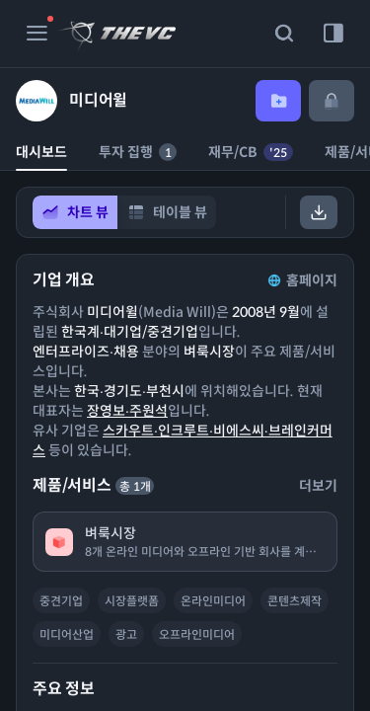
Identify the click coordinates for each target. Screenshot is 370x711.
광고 (126, 634)
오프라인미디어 (197, 634)
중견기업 (61, 600)
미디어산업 (66, 634)
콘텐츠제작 (294, 600)
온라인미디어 (213, 600)
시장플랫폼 (132, 600)
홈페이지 (300, 280)
